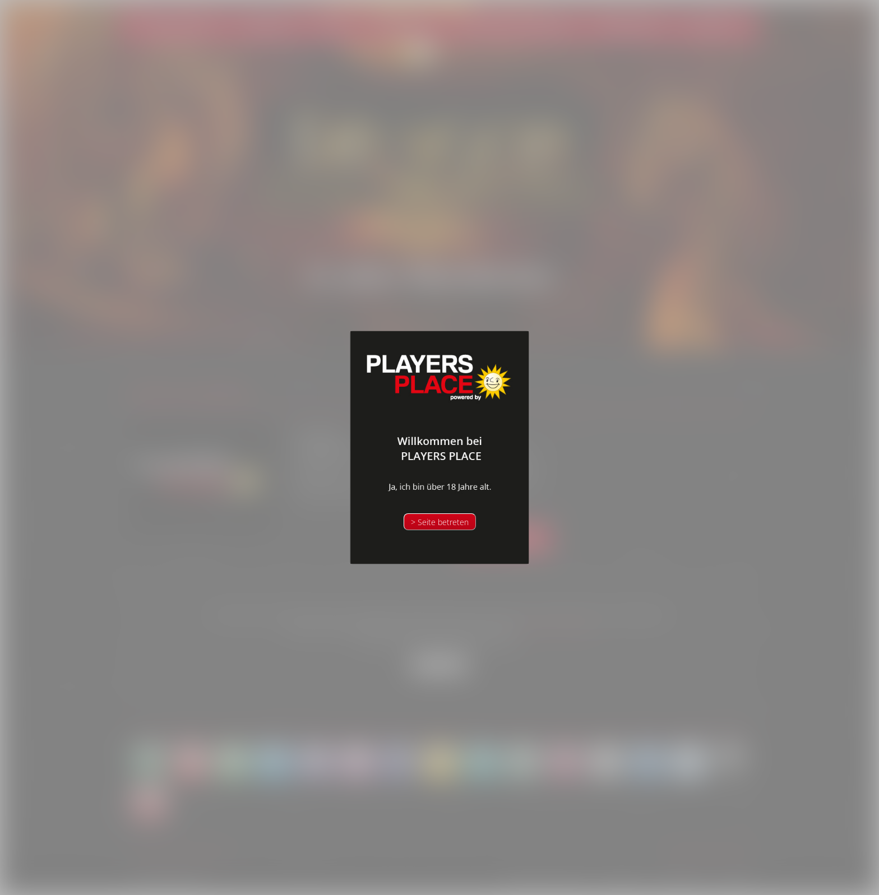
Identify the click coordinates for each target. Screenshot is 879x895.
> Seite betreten (440, 522)
